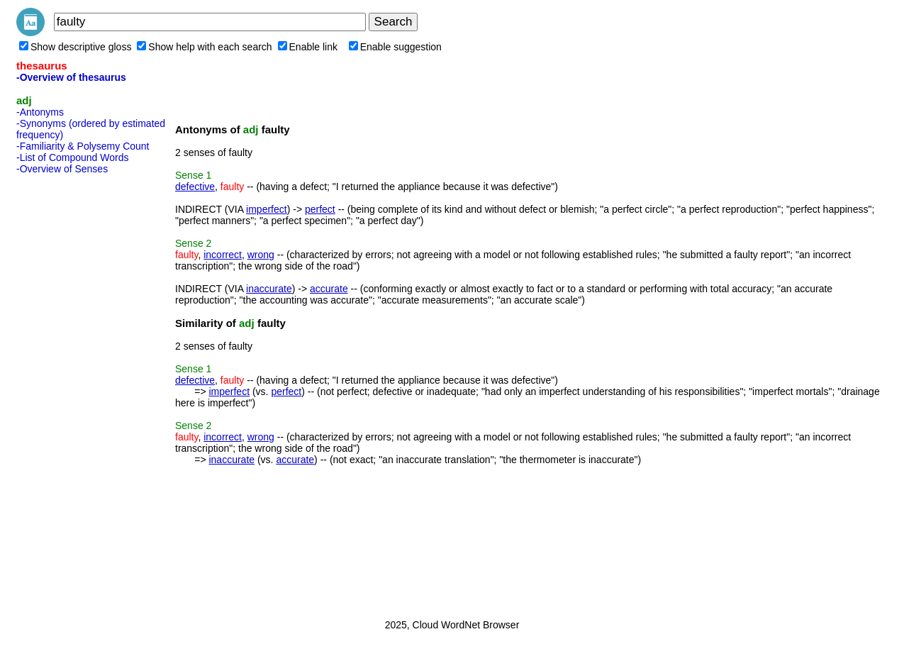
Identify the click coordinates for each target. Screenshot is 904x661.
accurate (329, 288)
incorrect (222, 254)
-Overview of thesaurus (71, 77)
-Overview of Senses (62, 168)
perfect (320, 209)
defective (195, 186)
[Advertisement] (73, 392)
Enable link (308, 46)
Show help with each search (204, 46)
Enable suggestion (395, 46)
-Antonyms (40, 112)
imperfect (266, 209)
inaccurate (269, 288)
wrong (260, 254)
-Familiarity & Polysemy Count (83, 146)
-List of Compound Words (72, 157)
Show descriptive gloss (75, 46)
